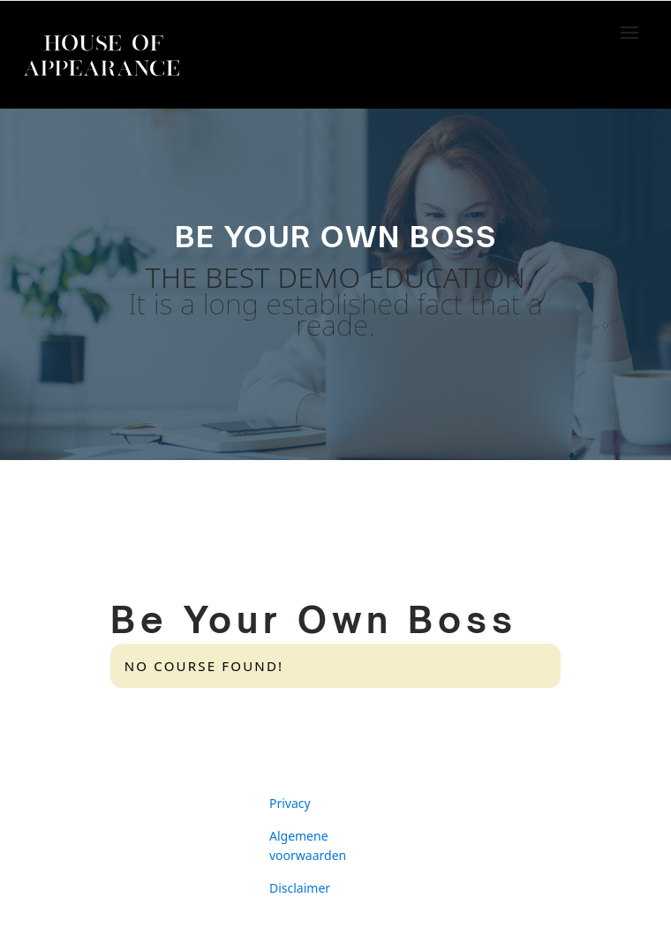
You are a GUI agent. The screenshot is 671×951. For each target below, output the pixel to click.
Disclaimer (299, 887)
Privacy (290, 803)
